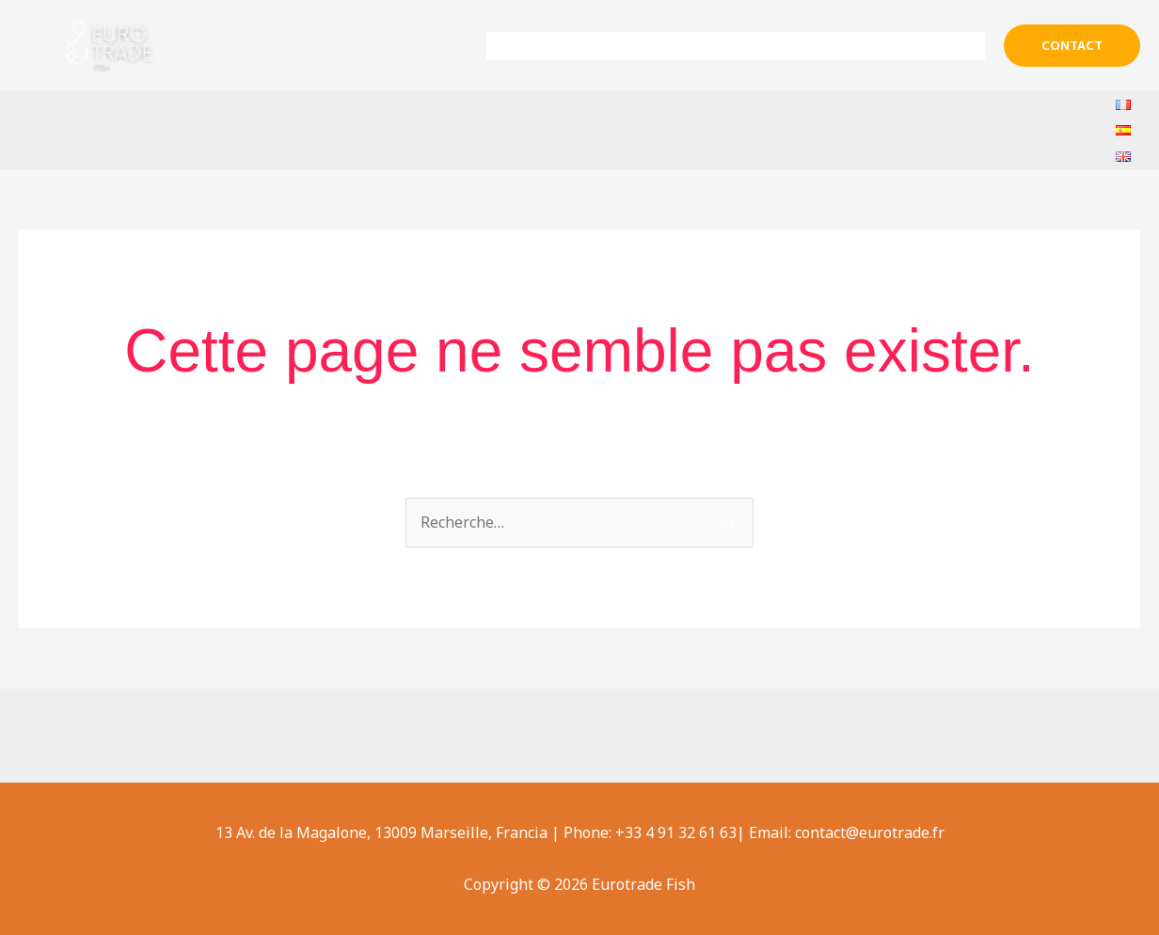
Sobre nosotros (624, 46)
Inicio (521, 46)
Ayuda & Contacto (908, 46)
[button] (1072, 45)
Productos (762, 46)
